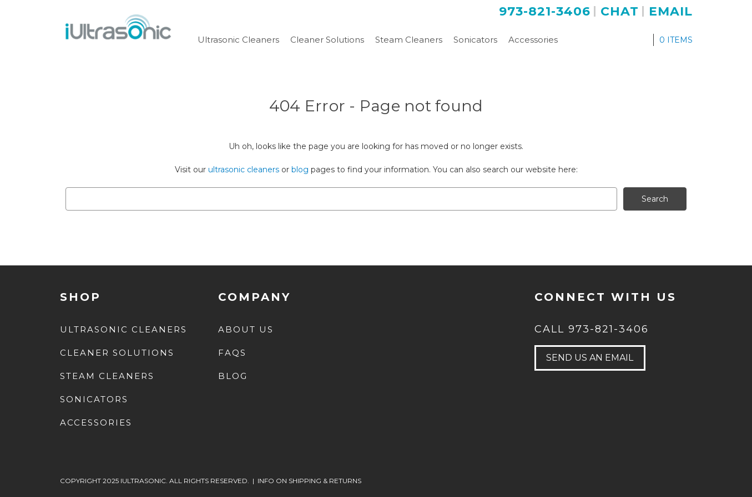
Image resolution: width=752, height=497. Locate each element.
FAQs (232, 352)
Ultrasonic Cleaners (238, 39)
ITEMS (676, 40)
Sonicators (475, 39)
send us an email (589, 357)
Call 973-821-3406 (591, 329)
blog (300, 170)
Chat (619, 11)
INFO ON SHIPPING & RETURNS (309, 480)
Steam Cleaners (408, 39)
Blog (233, 376)
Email (671, 11)
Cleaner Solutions (327, 39)
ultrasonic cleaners (243, 170)
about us (246, 329)
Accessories (533, 39)
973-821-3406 (545, 11)
